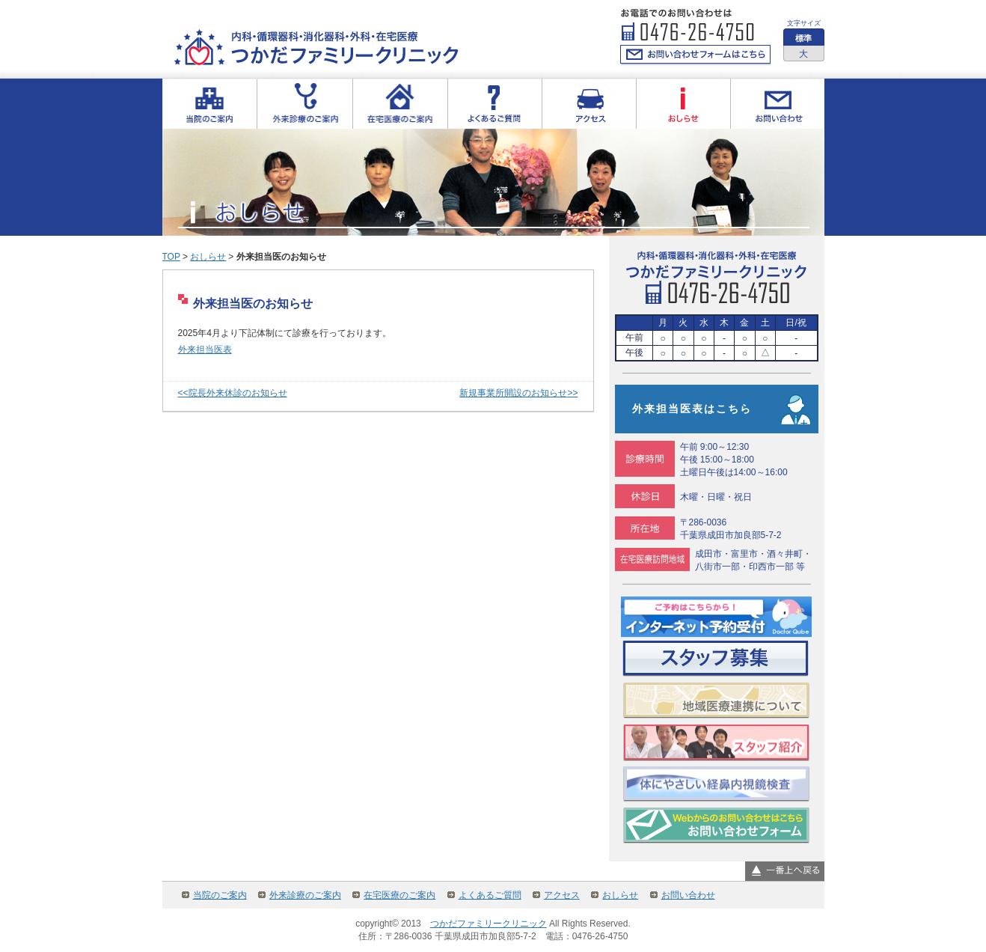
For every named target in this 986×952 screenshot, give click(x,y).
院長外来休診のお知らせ (238, 393)
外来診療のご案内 (305, 895)
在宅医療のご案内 (399, 895)
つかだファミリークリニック (488, 923)
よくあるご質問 (490, 895)
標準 (803, 38)
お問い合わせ (688, 895)
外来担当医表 (205, 349)
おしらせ (208, 256)
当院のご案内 (220, 895)
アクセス (562, 895)
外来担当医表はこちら (692, 409)
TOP (171, 256)
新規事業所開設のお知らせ (513, 393)
